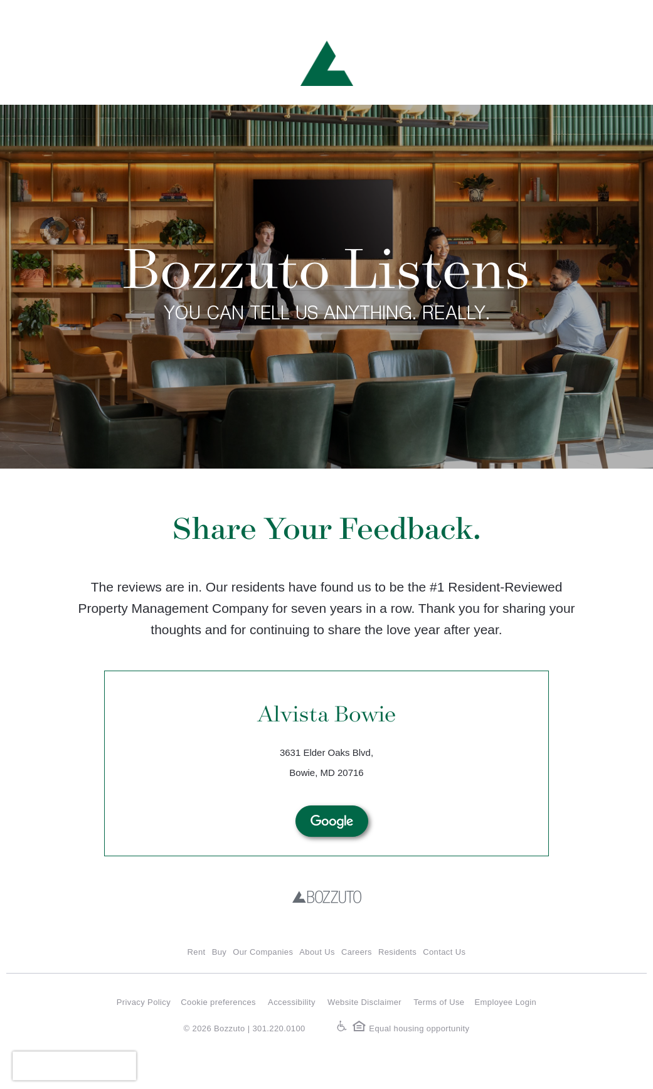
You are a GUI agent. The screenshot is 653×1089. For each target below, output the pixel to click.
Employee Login (506, 1002)
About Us (317, 952)
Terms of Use (438, 1002)
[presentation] (74, 1065)
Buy (219, 952)
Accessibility (292, 1002)
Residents (397, 952)
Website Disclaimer (364, 1002)
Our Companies (263, 952)
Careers (356, 952)
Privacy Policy (144, 1002)
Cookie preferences (218, 1002)
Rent (197, 952)
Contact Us (444, 952)
